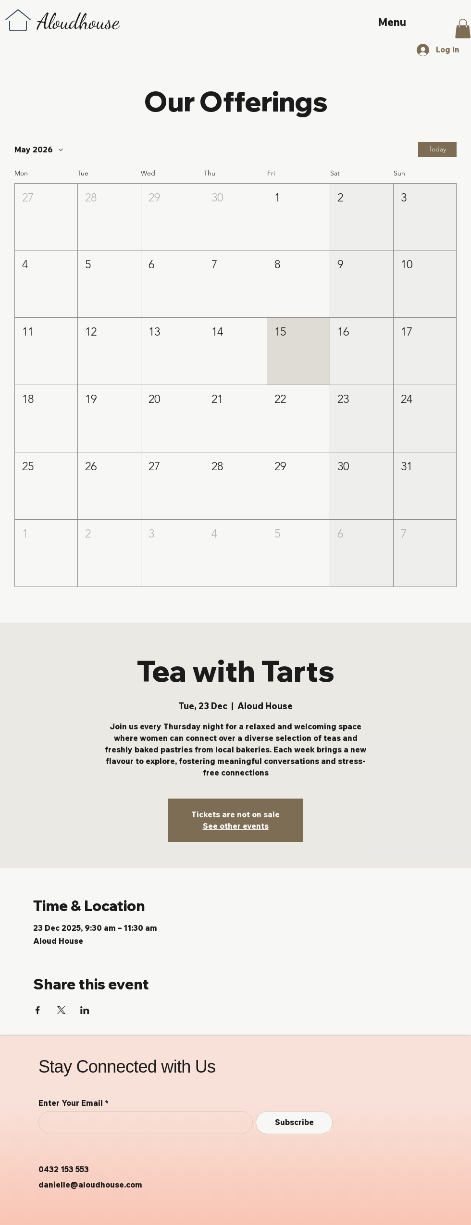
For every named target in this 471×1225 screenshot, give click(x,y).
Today (437, 149)
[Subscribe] (294, 1122)
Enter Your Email (70, 1103)
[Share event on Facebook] (37, 1010)
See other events (236, 826)
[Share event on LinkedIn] (84, 1010)
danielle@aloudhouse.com (90, 1184)
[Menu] (393, 22)
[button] (463, 28)
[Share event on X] (61, 1010)
